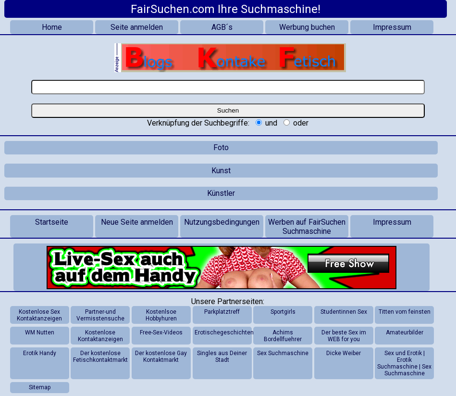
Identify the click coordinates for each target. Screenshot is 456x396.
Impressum (392, 27)
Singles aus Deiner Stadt (222, 356)
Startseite (51, 222)
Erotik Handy (39, 353)
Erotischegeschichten (223, 332)
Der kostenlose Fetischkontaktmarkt (100, 356)
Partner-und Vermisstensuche (100, 315)
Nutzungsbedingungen (221, 222)
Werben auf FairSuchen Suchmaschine (306, 226)
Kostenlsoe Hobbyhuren (161, 315)
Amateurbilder (404, 332)
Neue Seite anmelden (137, 222)
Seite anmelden (137, 27)
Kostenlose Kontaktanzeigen (100, 336)
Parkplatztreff (222, 311)
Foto (221, 147)
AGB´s (222, 27)
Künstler (221, 193)
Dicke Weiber (343, 353)
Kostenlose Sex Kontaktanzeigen (39, 315)
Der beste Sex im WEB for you (343, 336)
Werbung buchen (307, 27)
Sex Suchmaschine (282, 353)
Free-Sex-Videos (161, 332)
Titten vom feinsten (405, 311)
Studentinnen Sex (343, 311)
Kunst (221, 170)
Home (52, 27)
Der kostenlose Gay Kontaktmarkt (161, 356)
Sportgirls (283, 311)
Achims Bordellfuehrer (283, 336)
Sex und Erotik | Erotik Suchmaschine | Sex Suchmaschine (404, 363)
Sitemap (39, 387)
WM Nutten (39, 332)
